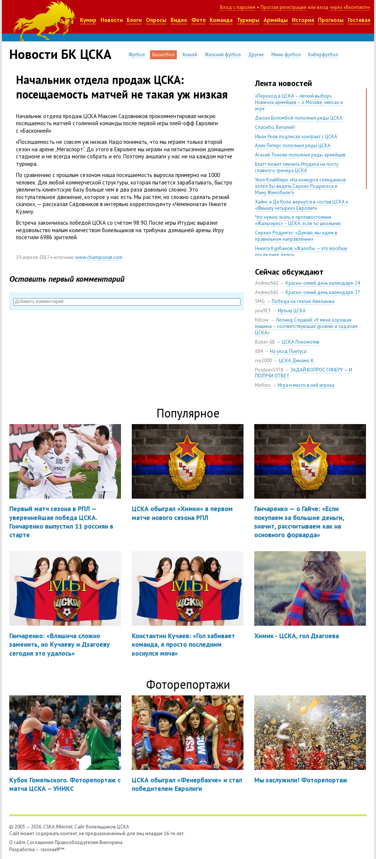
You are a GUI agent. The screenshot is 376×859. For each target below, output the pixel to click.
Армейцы (276, 19)
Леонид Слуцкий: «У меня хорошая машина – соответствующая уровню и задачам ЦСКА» (306, 326)
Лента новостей (283, 83)
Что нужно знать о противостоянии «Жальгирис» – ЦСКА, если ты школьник (298, 220)
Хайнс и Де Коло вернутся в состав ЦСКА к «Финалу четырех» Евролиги (301, 205)
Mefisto (263, 385)
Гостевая (359, 19)
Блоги (134, 19)
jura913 (263, 310)
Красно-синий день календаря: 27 (323, 292)
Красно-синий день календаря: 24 (323, 283)
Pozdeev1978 (269, 370)
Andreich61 (266, 283)
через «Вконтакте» (350, 7)
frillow (262, 320)
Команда (221, 19)
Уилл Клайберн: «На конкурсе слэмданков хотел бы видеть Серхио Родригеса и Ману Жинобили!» (300, 186)
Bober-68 (265, 342)
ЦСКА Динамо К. (297, 360)
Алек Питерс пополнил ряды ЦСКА (293, 145)
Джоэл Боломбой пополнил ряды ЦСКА (298, 118)
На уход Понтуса (288, 351)
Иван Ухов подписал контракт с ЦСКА (296, 136)
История (303, 19)
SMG (260, 301)
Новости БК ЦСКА (60, 54)
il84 (259, 351)
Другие (256, 54)
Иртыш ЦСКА (292, 310)
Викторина (110, 842)
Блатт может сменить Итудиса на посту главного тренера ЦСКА (296, 167)
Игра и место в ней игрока (306, 385)
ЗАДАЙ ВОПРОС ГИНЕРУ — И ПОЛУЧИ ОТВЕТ (303, 373)
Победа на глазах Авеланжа (303, 301)
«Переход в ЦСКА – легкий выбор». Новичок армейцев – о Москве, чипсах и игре (299, 102)
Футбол (136, 54)
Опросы (156, 19)
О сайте (17, 842)
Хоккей (189, 54)
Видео (179, 19)
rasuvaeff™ (52, 849)
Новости (112, 19)
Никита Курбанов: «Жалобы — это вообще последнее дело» (301, 251)
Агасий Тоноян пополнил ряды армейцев (300, 155)
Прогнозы (331, 19)
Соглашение (40, 842)
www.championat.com (98, 257)
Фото (198, 19)
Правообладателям (76, 842)
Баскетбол (163, 54)
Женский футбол (223, 54)
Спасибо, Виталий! (275, 127)
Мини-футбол (286, 54)
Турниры (248, 19)
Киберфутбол (323, 54)
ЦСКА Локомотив (300, 342)
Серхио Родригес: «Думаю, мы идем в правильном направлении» (296, 236)
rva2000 (263, 360)
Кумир (88, 19)
